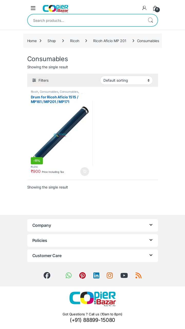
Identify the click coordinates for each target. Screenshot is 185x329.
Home (32, 41)
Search (150, 20)
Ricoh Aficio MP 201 (109, 41)
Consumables (49, 91)
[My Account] (144, 8)
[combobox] (85, 20)
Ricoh (74, 41)
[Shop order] (126, 80)
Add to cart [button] (84, 171)
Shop (51, 41)
